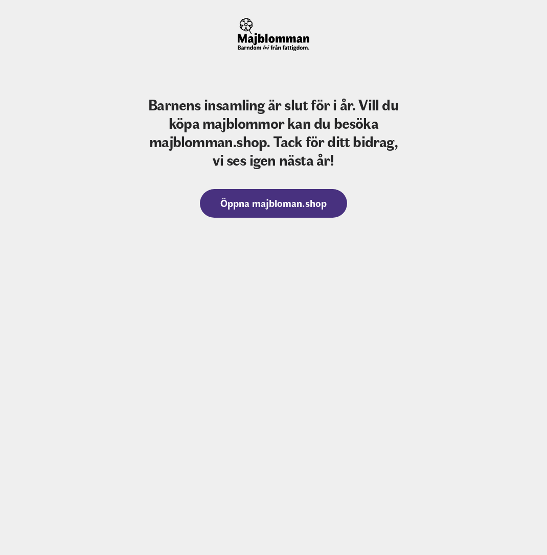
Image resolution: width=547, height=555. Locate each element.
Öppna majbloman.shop (273, 203)
